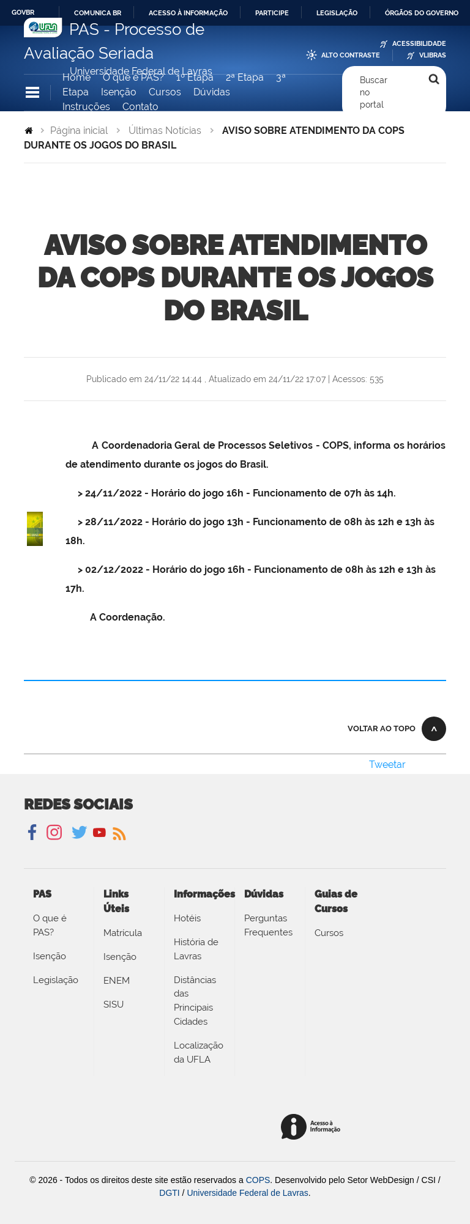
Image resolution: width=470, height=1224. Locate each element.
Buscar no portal (373, 92)
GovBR (23, 12)
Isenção (118, 92)
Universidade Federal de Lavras (247, 1193)
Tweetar (387, 764)
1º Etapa (195, 77)
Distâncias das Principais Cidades (195, 1001)
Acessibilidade (419, 44)
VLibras (432, 55)
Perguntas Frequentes (268, 925)
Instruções (86, 106)
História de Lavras (196, 949)
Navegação (32, 92)
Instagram (52, 832)
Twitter (80, 832)
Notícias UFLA (118, 832)
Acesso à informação (188, 13)
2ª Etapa (245, 77)
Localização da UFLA (198, 1052)
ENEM (116, 980)
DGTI (169, 1193)
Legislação (336, 13)
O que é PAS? (133, 77)
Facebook (33, 832)
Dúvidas (211, 92)
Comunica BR (97, 13)
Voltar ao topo (382, 728)
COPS (258, 1180)
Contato (140, 106)
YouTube (99, 832)
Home (76, 77)
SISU (113, 1004)
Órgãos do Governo (421, 13)
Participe (272, 13)
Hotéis (187, 918)
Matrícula (122, 932)
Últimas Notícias (165, 130)
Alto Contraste (350, 55)
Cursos (165, 92)
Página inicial (79, 130)
